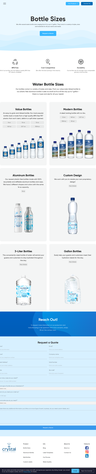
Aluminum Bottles (28, 452)
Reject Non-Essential (86, 471)
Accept (75, 471)
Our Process (46, 457)
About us (66, 448)
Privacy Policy (27, 471)
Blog (44, 448)
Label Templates (48, 452)
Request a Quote (48, 33)
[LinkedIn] (87, 456)
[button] (4, 4)
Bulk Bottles (26, 457)
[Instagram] (87, 452)
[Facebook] (87, 448)
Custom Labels (27, 462)
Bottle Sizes (26, 448)
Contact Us (87, 3)
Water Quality (47, 462)
